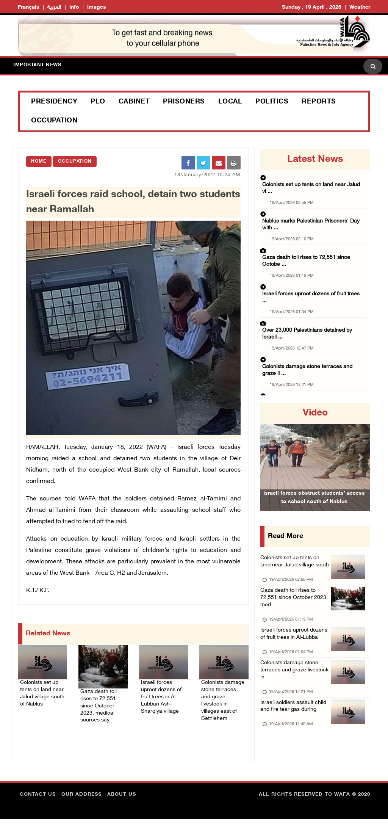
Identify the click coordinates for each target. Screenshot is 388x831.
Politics (271, 102)
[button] (268, 457)
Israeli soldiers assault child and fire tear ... (309, 320)
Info (74, 7)
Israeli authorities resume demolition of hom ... (313, 390)
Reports (319, 102)
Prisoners (184, 102)
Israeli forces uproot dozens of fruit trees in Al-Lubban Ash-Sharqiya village (162, 699)
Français (28, 7)
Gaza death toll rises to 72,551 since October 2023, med (291, 613)
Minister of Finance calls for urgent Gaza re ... (312, 343)
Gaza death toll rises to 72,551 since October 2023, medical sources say (101, 707)
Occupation (54, 121)
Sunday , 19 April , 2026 (311, 7)
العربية (54, 7)
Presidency (54, 102)
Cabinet (134, 102)
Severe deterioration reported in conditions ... (312, 367)
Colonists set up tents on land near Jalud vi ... (313, 179)
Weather (359, 7)
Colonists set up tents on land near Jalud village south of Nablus (42, 699)
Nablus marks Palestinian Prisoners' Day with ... (315, 202)
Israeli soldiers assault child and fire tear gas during (290, 747)
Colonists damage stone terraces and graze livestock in (293, 702)
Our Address (81, 806)
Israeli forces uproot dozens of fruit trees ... (310, 249)
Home (39, 161)
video (315, 413)
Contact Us (38, 806)
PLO (98, 102)
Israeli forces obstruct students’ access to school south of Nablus (314, 508)
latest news (315, 159)
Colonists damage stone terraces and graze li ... (314, 296)
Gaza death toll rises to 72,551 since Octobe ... (314, 226)
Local (230, 102)
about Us (121, 806)
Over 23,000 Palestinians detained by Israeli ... (313, 273)
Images (96, 7)
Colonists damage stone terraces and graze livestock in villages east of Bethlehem (221, 703)
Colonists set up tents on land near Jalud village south (294, 568)
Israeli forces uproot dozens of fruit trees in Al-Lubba (295, 657)
